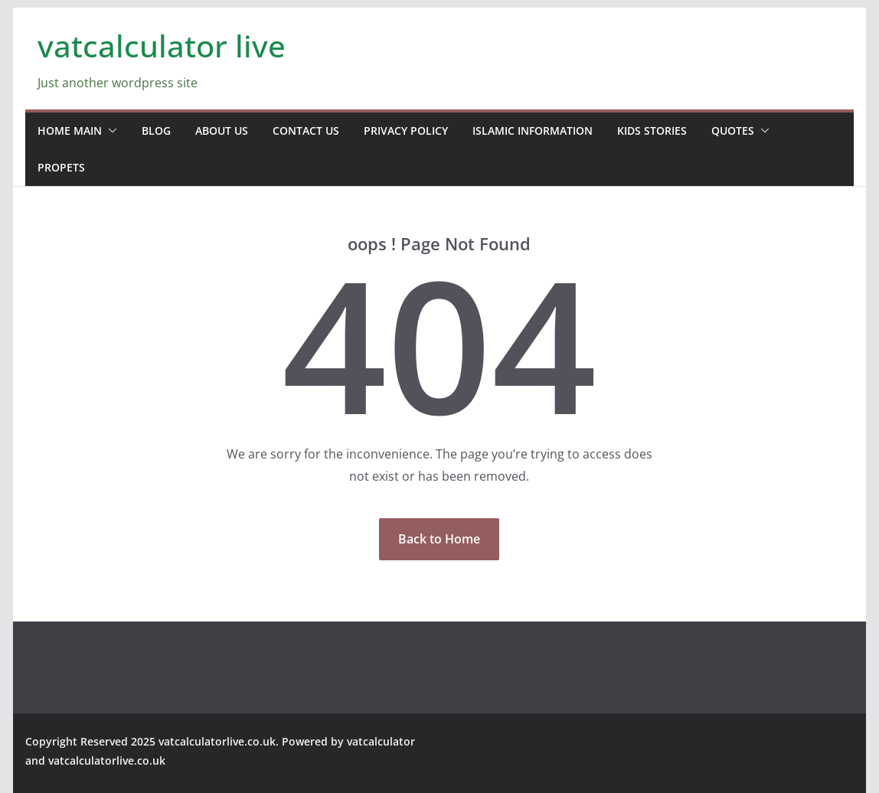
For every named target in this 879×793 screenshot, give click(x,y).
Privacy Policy (406, 130)
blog (156, 130)
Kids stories (652, 130)
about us (221, 130)
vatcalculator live (162, 45)
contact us (306, 130)
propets (61, 167)
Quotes (732, 130)
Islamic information (532, 130)
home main (70, 130)
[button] (109, 131)
